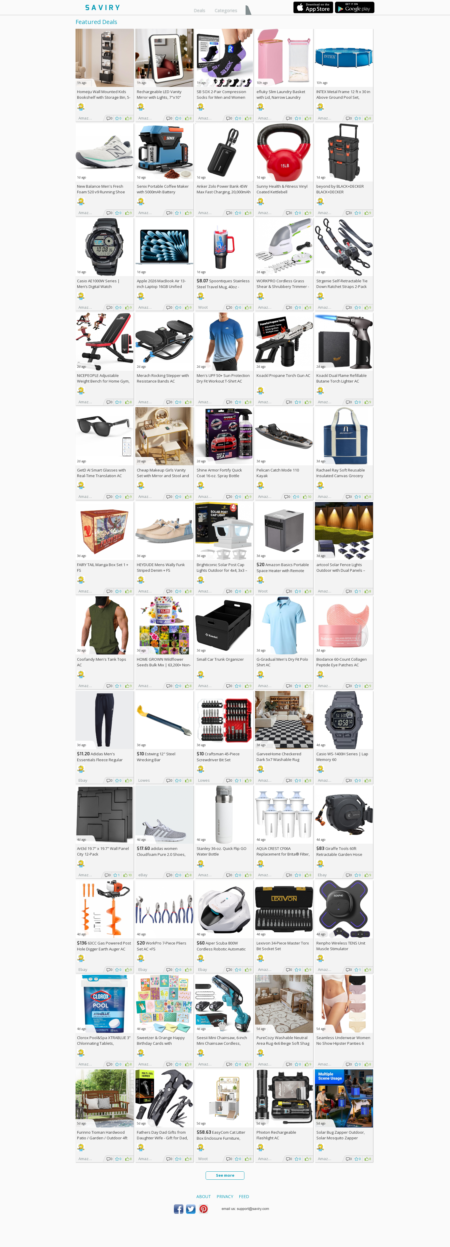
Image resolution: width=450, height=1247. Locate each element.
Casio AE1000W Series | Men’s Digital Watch (98, 283)
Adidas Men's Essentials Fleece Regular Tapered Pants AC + (100, 759)
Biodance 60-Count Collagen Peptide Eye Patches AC (341, 662)
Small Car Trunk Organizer (220, 659)
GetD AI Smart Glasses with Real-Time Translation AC (101, 472)
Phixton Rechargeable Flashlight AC (276, 1135)
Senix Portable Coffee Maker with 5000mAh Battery (163, 189)
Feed (244, 1196)
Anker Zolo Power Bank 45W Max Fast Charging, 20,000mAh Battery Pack (224, 192)
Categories (226, 10)
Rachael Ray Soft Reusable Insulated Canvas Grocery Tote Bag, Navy (340, 475)
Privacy (225, 1196)
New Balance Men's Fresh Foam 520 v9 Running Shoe (101, 189)
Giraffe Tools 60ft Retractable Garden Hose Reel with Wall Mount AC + (341, 854)
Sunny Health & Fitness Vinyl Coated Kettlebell (282, 189)
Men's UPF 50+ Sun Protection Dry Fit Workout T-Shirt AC (223, 378)
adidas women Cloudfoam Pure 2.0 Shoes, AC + (161, 854)
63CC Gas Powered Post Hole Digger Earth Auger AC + (104, 948)
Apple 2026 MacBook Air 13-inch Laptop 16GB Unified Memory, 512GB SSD (161, 286)
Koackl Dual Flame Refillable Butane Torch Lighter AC (341, 378)
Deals (199, 10)
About (203, 1196)
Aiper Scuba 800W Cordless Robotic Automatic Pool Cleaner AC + (221, 948)
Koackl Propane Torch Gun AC (283, 375)
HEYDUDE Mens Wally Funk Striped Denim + (161, 567)
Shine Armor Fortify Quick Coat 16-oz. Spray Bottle (219, 472)
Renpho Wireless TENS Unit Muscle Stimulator (340, 945)
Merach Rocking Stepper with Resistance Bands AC (163, 378)
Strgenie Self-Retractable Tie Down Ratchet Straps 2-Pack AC (342, 286)
